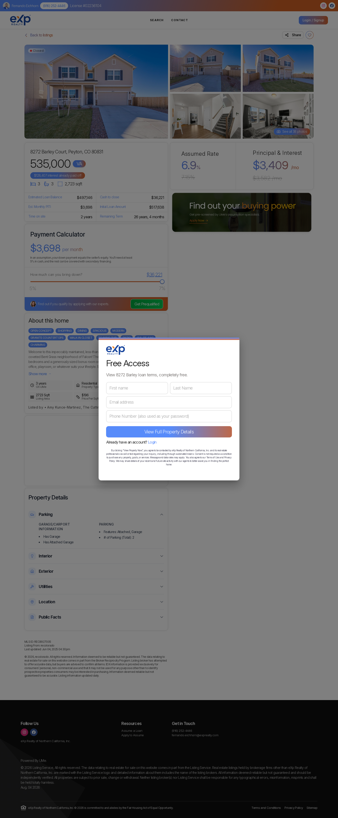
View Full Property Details (169, 432)
